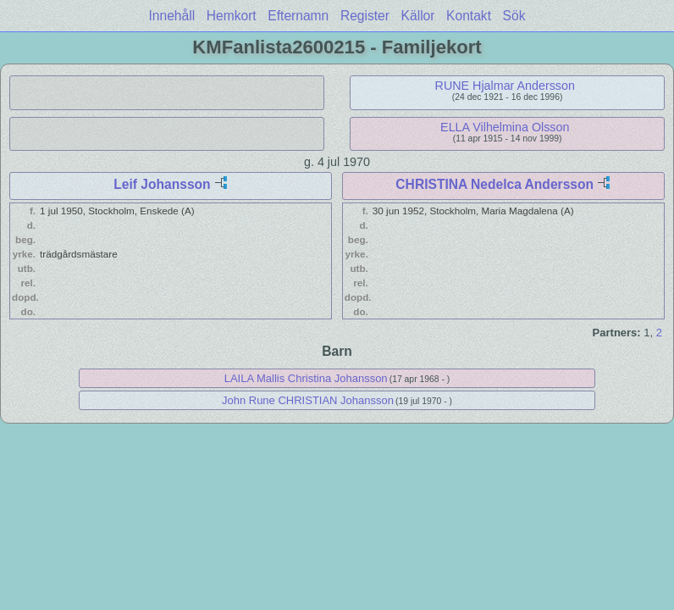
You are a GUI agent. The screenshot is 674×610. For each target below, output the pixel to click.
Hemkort (232, 15)
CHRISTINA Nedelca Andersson (494, 184)
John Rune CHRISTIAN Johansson (308, 400)
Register (364, 15)
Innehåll (172, 15)
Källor (418, 15)
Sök (514, 15)
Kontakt (468, 15)
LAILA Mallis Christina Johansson (306, 378)
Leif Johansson (161, 184)
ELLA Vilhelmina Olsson (504, 127)
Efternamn (298, 15)
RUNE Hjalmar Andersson (505, 85)
